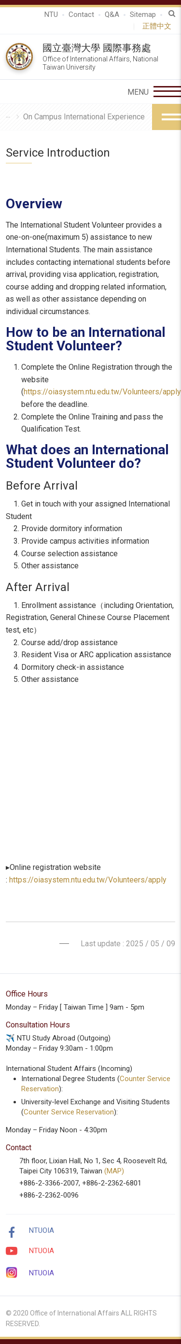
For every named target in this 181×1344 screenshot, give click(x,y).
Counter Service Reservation (69, 1112)
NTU (51, 14)
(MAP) (114, 1171)
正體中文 (158, 26)
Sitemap (143, 14)
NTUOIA (41, 1230)
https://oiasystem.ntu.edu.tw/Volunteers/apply (102, 391)
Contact (81, 14)
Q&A (112, 14)
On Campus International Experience (84, 116)
